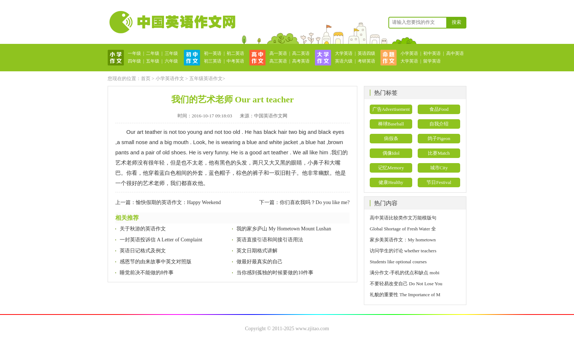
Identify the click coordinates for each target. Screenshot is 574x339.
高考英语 (301, 61)
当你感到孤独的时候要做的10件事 (274, 272)
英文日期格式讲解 (256, 250)
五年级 (152, 61)
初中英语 (432, 53)
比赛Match (439, 153)
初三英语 (212, 61)
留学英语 (432, 61)
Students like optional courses (401, 261)
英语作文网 (172, 22)
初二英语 (235, 53)
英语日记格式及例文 (143, 250)
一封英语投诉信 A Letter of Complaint (161, 239)
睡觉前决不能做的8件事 (147, 272)
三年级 (171, 53)
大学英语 (344, 53)
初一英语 (212, 53)
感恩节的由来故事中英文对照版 (155, 261)
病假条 (391, 138)
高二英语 (301, 53)
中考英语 (235, 61)
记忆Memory (391, 167)
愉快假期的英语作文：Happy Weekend (178, 202)
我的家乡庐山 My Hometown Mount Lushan (283, 228)
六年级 (171, 61)
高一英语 (278, 53)
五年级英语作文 (206, 78)
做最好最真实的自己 (259, 261)
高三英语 (278, 61)
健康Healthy (391, 182)
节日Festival (438, 182)
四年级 (134, 61)
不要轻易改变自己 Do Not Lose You (406, 283)
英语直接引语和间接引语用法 (269, 239)
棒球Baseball (391, 124)
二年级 (152, 53)
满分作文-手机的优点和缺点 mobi (404, 272)
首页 (145, 78)
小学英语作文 (170, 78)
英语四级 (366, 53)
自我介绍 (438, 124)
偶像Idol (391, 153)
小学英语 (409, 53)
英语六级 (344, 61)
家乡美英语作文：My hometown (403, 239)
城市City (439, 167)
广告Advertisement (391, 109)
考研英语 (366, 61)
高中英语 (455, 53)
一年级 (134, 53)
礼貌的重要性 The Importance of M (405, 294)
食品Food (439, 109)
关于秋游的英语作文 (143, 228)
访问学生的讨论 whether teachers (403, 250)
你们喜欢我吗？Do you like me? (315, 202)
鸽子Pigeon (439, 138)
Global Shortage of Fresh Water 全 (403, 228)
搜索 (456, 22)
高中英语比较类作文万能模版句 (403, 218)
